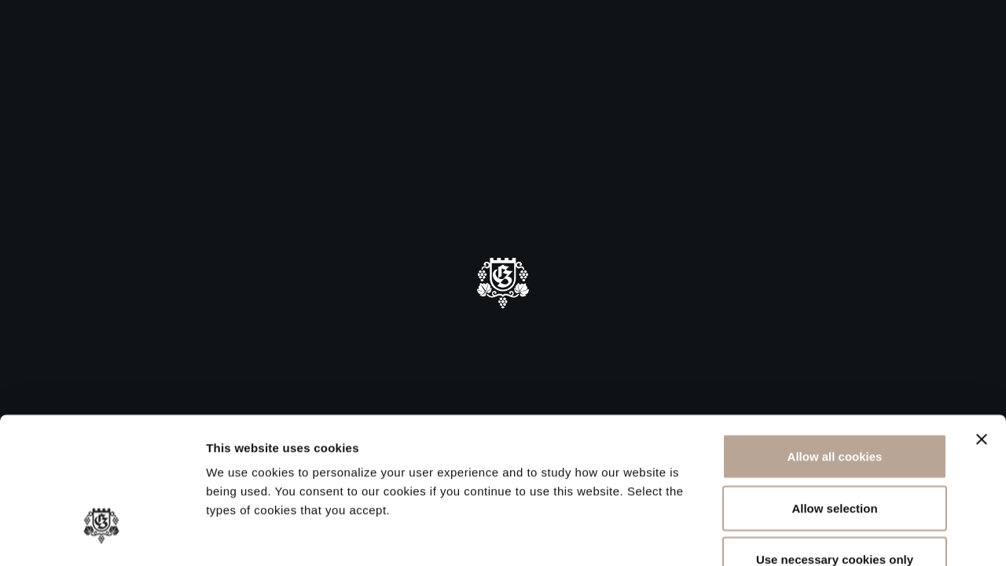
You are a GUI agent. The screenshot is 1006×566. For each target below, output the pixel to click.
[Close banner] (981, 342)
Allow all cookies (835, 359)
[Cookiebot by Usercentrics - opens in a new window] (102, 535)
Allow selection (834, 411)
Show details (824, 535)
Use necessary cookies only (834, 462)
